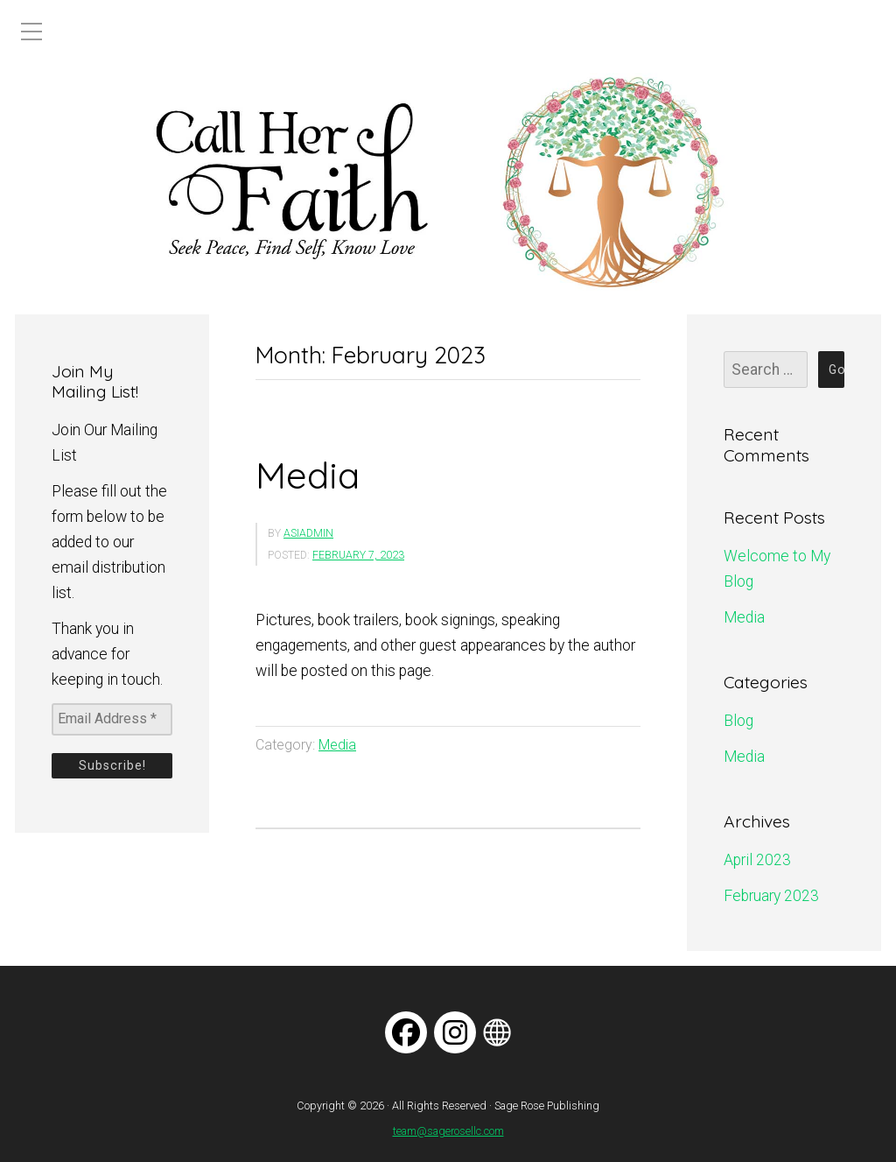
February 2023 (771, 896)
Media (308, 475)
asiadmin (308, 533)
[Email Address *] (112, 719)
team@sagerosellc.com (448, 1130)
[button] (27, 182)
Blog (738, 720)
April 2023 (757, 860)
